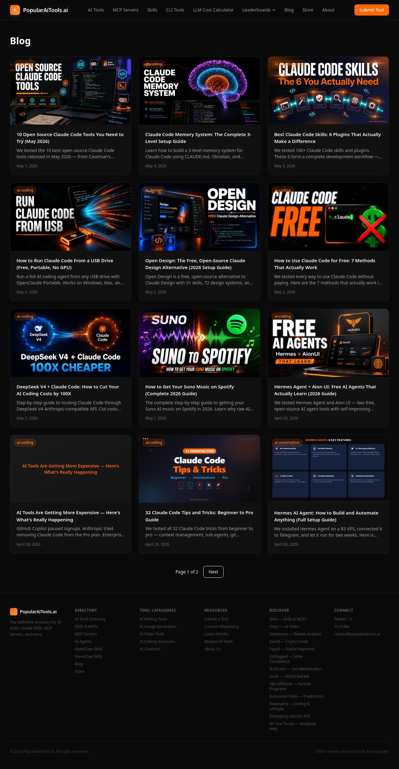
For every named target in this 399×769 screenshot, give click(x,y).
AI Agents (83, 641)
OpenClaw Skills (89, 649)
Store (307, 10)
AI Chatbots (150, 649)
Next (213, 572)
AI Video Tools (152, 634)
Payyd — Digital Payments (292, 649)
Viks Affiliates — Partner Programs (290, 686)
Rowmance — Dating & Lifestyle (289, 706)
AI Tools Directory (90, 619)
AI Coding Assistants (157, 641)
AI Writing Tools (153, 619)
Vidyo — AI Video (284, 626)
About (328, 10)
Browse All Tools (218, 641)
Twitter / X (343, 619)
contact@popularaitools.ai (357, 634)
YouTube (341, 626)
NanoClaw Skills (89, 656)
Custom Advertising (221, 626)
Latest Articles (216, 634)
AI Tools (96, 10)
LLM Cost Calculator (213, 10)
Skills (152, 10)
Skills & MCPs (86, 626)
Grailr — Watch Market (289, 676)
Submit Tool (371, 10)
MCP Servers (125, 10)
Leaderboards (259, 10)
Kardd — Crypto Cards (288, 641)
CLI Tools (175, 10)
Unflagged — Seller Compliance (286, 659)
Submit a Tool (216, 619)
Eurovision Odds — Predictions (296, 696)
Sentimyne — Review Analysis (295, 634)
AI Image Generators (158, 626)
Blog (289, 10)
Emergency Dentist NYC (290, 716)
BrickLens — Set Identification (295, 669)
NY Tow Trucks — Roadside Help (292, 726)
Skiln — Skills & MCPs (287, 619)
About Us (212, 649)
